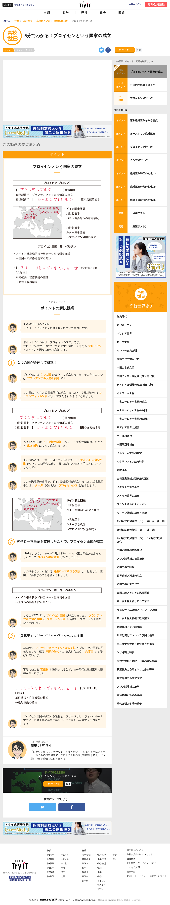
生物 (99, 876)
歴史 (63, 872)
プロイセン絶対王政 (141, 98)
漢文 (115, 859)
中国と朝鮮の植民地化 (129, 550)
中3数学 (50, 876)
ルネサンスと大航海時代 (130, 461)
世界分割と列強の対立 (129, 575)
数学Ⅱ (85, 868)
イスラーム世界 (125, 393)
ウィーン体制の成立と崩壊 (132, 512)
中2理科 (65, 859)
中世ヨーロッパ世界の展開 (132, 410)
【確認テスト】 (139, 213)
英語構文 (86, 859)
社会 (103, 12)
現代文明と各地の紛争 (129, 703)
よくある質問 (133, 867)
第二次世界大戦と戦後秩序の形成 (135, 644)
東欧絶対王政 (120, 110)
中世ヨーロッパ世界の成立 (132, 401)
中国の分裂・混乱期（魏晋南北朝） (137, 376)
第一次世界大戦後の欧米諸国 (133, 618)
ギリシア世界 (124, 333)
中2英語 (50, 859)
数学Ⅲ (85, 872)
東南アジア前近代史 (128, 359)
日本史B (101, 880)
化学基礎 (101, 859)
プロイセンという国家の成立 (146, 71)
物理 (99, 868)
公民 (63, 876)
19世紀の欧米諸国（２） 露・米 (137, 529)
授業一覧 (131, 871)
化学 (99, 872)
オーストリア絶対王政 (142, 133)
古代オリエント (125, 325)
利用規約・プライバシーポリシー (143, 863)
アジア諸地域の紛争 (128, 686)
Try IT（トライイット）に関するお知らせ (147, 876)
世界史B (101, 885)
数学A (85, 876)
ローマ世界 (123, 342)
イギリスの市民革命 (128, 487)
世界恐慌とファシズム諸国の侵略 (135, 635)
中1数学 (50, 868)
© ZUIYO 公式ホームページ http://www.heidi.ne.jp (62, 899)
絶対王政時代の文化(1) (143, 173)
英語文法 (86, 855)
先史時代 (122, 316)
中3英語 (50, 863)
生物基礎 (101, 863)
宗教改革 (122, 470)
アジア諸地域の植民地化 (130, 558)
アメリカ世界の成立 (128, 495)
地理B (100, 889)
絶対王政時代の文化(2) (143, 186)
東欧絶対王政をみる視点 (144, 120)
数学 (66, 12)
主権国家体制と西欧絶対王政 (133, 478)
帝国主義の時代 (125, 567)
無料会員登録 (156, 4)
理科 (84, 12)
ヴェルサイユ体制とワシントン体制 (137, 609)
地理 (63, 868)
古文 (115, 855)
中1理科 (65, 855)
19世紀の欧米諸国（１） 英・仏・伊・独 (141, 521)
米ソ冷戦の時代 (125, 652)
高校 (84, 850)
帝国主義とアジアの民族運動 (133, 592)
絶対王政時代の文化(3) (143, 199)
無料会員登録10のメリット (140, 854)
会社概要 (131, 858)
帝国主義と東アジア (128, 584)
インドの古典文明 (127, 350)
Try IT (85, 5)
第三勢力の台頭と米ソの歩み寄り (135, 669)
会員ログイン (135, 4)
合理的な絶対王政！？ (142, 85)
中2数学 (50, 872)
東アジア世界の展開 (128, 427)
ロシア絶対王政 (139, 160)
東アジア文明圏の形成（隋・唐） (135, 384)
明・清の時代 (124, 435)
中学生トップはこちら (24, 5)
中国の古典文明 (125, 367)
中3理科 (65, 863)
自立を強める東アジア (129, 678)
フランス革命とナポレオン (132, 504)
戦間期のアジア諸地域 (129, 626)
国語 (121, 12)
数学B (85, 880)
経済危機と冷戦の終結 (129, 695)
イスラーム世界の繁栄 (129, 453)
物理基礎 (101, 855)
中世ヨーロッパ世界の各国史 (133, 418)
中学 (49, 850)
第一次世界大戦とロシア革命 (133, 601)
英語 (47, 12)
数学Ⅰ (85, 863)
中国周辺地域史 (125, 444)
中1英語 (50, 855)
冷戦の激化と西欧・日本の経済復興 (137, 661)
